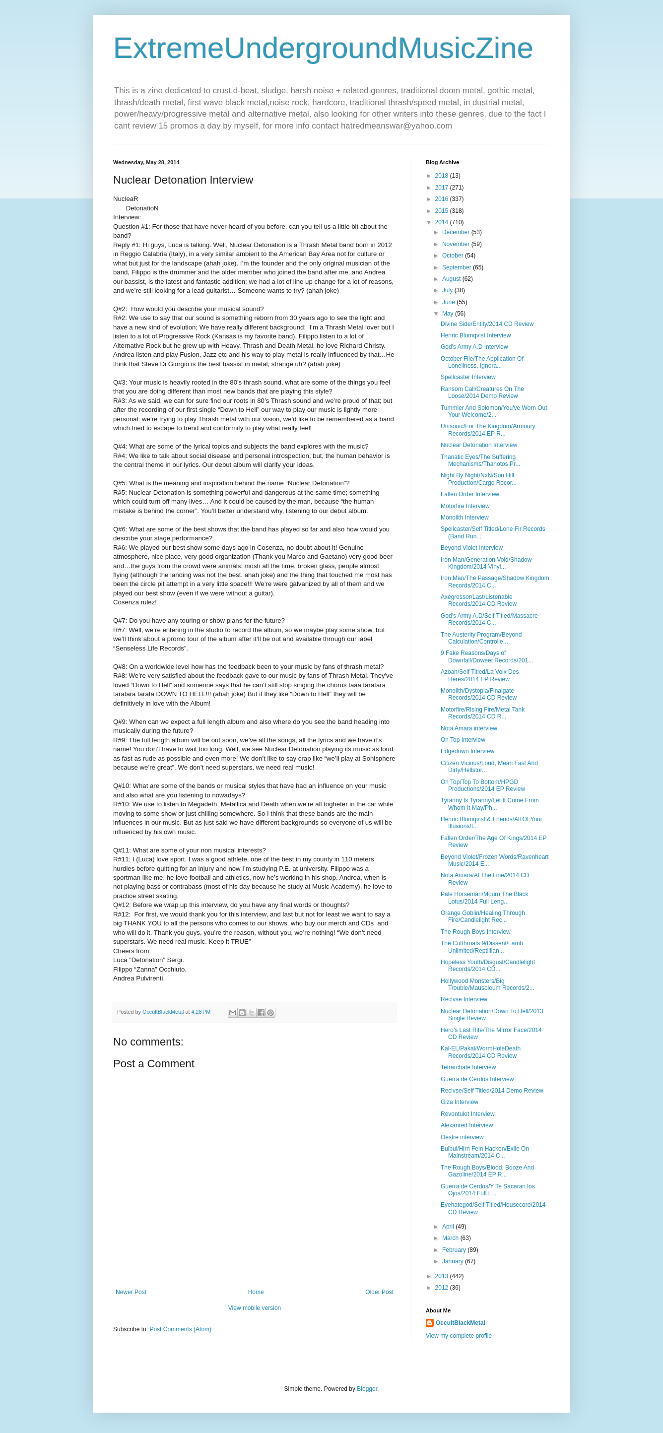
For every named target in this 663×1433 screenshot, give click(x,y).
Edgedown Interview (467, 751)
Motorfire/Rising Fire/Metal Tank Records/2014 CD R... (483, 713)
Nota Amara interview (469, 728)
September (457, 267)
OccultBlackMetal (460, 1322)
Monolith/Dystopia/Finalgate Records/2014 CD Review (479, 694)
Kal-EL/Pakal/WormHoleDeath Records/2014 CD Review (481, 1052)
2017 (442, 187)
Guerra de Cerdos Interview (477, 1079)
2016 (442, 198)
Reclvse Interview (464, 999)
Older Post (379, 1292)
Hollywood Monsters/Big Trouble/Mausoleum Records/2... (487, 984)
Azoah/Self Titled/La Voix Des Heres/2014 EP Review (480, 675)
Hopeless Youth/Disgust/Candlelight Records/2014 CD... (488, 966)
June (449, 302)
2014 (442, 222)
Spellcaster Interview (468, 377)
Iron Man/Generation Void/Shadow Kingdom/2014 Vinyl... (486, 563)
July (448, 290)
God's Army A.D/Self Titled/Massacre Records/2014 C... (489, 619)
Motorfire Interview (465, 506)
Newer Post (131, 1292)
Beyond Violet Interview (472, 547)
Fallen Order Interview (470, 494)
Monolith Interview (465, 517)
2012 (442, 1287)
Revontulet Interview (468, 1113)
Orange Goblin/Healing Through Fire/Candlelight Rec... (483, 916)
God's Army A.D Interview (474, 346)
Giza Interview (459, 1102)
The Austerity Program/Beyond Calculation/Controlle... (481, 638)
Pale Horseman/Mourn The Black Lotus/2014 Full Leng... (485, 898)
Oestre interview (462, 1137)
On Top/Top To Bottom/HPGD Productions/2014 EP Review (483, 785)
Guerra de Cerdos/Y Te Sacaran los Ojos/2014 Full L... (488, 1190)
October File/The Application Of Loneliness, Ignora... (482, 362)
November (456, 244)
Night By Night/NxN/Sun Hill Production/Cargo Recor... (479, 479)
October (453, 255)
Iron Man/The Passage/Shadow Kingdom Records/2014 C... (495, 581)
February (454, 1249)
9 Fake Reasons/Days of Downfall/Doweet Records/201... (487, 656)
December (456, 232)
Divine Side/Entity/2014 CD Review (487, 324)
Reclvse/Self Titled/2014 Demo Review (492, 1090)
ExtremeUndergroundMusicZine (323, 48)
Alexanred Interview (467, 1125)
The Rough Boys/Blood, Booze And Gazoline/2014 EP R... (487, 1171)
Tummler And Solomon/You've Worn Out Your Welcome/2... (494, 411)
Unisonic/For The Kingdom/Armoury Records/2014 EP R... (488, 430)
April (449, 1226)
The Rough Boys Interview (476, 931)
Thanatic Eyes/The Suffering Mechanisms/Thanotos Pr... (480, 460)
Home (256, 1292)
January (453, 1261)
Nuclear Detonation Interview (479, 445)
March (451, 1238)
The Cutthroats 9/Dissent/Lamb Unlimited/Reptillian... (482, 947)
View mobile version (254, 1307)
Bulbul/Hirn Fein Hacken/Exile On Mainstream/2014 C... (485, 1152)
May (448, 313)
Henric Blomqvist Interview (476, 335)
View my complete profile (459, 1335)
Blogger (367, 1388)
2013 (442, 1276)
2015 (442, 210)
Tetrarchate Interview (468, 1067)
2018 (442, 175)
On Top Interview (463, 739)
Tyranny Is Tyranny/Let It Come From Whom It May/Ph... (490, 804)
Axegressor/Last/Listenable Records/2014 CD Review (479, 600)
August (452, 278)
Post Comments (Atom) (180, 1329)
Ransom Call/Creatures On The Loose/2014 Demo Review (482, 392)
